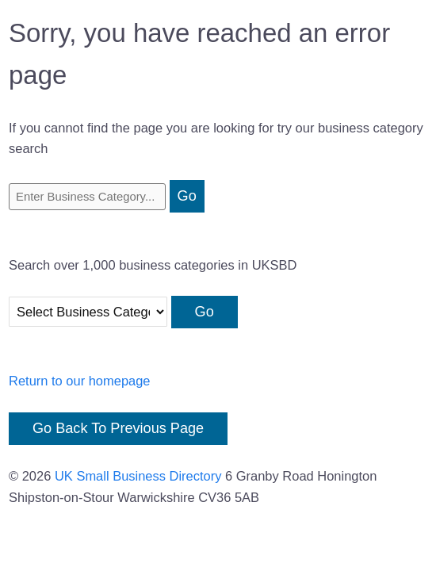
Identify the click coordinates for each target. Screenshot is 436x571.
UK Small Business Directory (138, 476)
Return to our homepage (80, 381)
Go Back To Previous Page (118, 428)
